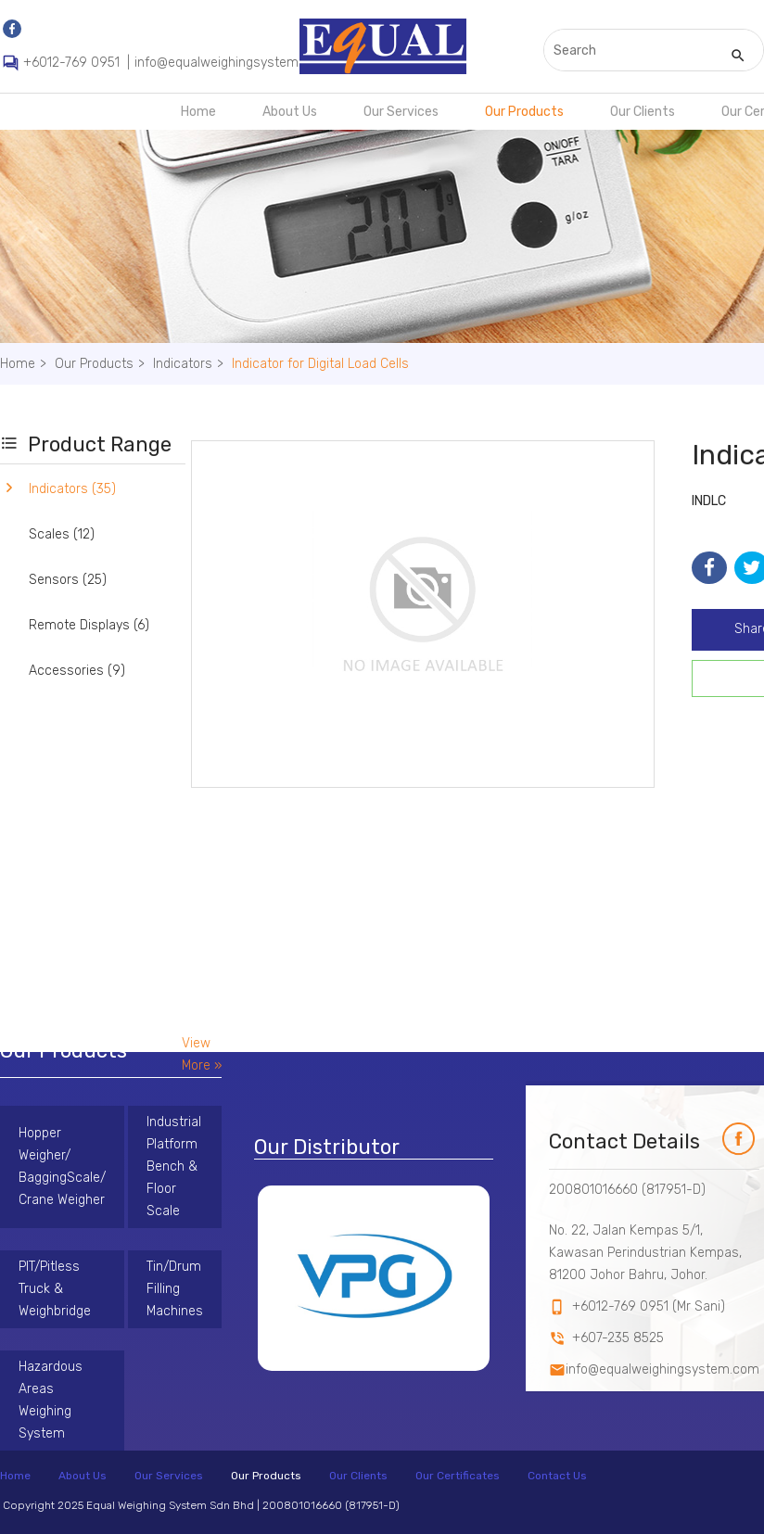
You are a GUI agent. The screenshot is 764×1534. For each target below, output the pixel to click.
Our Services (401, 112)
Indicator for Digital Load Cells (320, 364)
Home (198, 112)
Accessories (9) (77, 670)
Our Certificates (457, 1475)
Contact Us (557, 1475)
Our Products (524, 112)
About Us (289, 112)
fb (728, 1133)
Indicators (190, 364)
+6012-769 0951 (71, 62)
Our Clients (642, 112)
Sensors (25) (68, 580)
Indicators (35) (72, 489)
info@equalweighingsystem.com (231, 62)
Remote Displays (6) (89, 625)
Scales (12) (62, 534)
